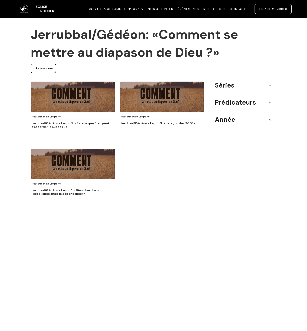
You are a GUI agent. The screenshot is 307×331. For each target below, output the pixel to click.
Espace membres (273, 9)
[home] (34, 9)
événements (188, 9)
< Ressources (43, 68)
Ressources (214, 9)
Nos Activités (160, 9)
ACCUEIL (95, 9)
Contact (238, 9)
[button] (124, 9)
